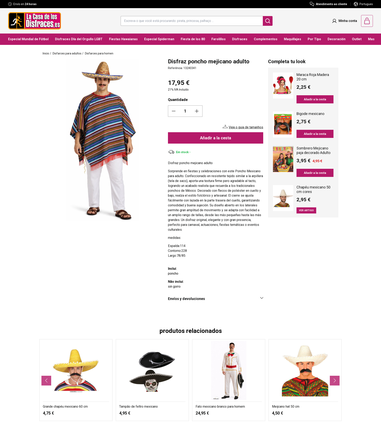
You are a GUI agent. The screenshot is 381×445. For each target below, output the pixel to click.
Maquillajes (292, 39)
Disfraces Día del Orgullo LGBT (79, 39)
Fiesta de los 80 (193, 39)
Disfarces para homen (99, 53)
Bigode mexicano (310, 114)
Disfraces (239, 39)
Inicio (46, 53)
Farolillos (218, 39)
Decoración (336, 39)
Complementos (265, 39)
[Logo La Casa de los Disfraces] (34, 20)
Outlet (357, 39)
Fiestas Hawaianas (123, 39)
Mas (371, 39)
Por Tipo (314, 39)
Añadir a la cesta (215, 137)
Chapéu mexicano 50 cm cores (313, 189)
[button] (46, 380)
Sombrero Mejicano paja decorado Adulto (313, 150)
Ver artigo (306, 210)
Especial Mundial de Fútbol (28, 39)
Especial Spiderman (159, 39)
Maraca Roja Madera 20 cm (313, 77)
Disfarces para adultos (67, 53)
